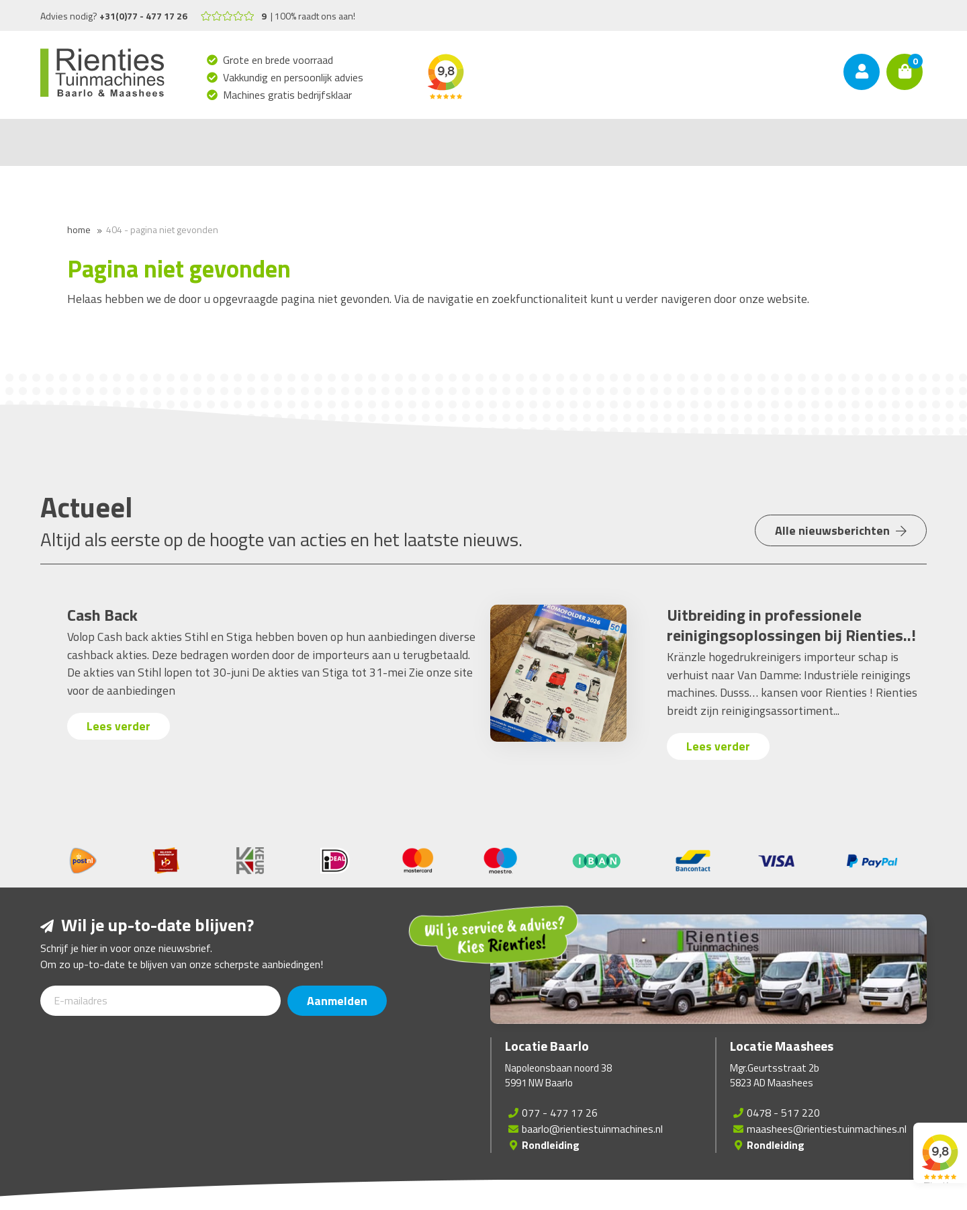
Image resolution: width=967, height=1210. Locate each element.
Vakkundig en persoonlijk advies (293, 77)
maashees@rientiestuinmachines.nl (827, 1129)
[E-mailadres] (160, 1001)
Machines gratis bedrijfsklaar (288, 95)
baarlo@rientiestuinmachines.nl (592, 1129)
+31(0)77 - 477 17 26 (143, 16)
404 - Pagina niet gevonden (162, 229)
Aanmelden (338, 1001)
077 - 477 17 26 (560, 1113)
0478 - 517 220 (783, 1113)
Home (79, 229)
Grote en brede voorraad (278, 60)
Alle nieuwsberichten (840, 532)
